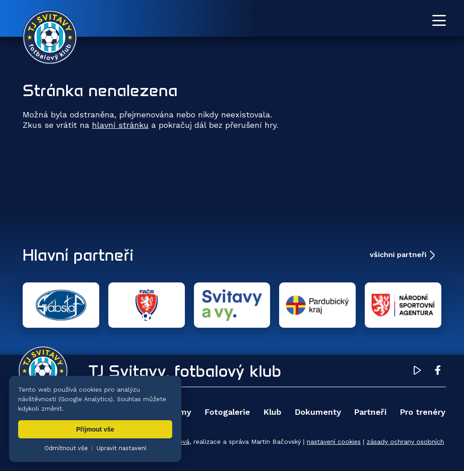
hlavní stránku (120, 125)
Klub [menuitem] (272, 412)
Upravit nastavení (121, 448)
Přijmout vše (95, 429)
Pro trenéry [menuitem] (422, 412)
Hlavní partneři (78, 255)
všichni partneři (398, 254)
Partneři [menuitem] (370, 412)
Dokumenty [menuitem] (318, 412)
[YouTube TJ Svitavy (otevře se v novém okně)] (417, 371)
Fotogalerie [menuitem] (227, 412)
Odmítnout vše (66, 448)
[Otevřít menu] (439, 20)
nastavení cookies (334, 441)
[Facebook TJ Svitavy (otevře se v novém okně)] (437, 371)
